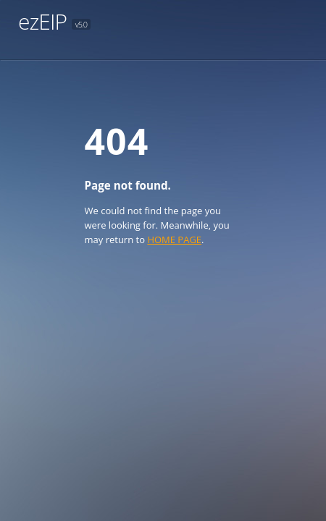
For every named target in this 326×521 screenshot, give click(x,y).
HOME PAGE (174, 239)
